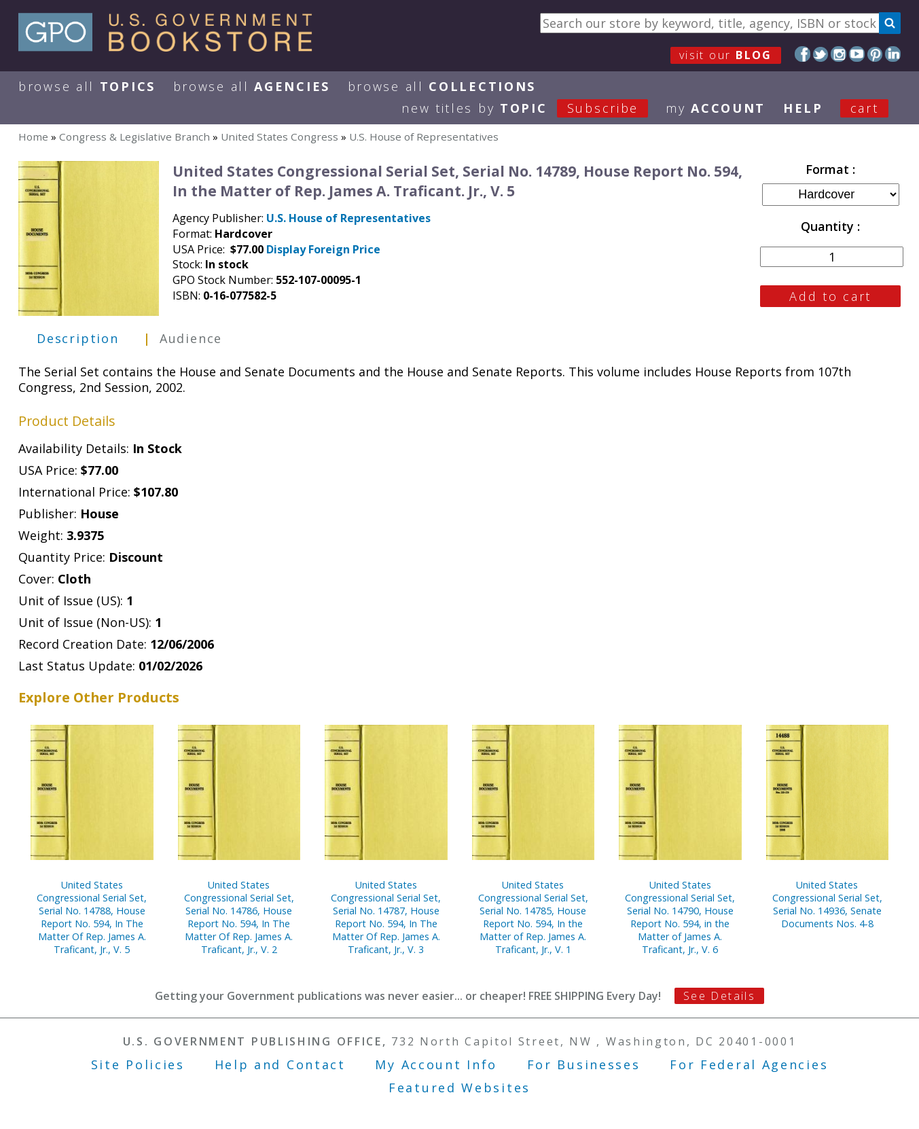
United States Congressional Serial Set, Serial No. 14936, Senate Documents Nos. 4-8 (827, 904)
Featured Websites (459, 1087)
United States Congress (279, 136)
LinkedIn (893, 54)
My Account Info (436, 1064)
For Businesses (584, 1064)
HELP (803, 108)
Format (829, 169)
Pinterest (875, 54)
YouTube (857, 54)
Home (33, 136)
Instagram (838, 54)
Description (78, 338)
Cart (864, 108)
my (715, 108)
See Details (719, 995)
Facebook (802, 54)
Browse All (87, 86)
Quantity (829, 226)
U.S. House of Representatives (424, 136)
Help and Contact (280, 1064)
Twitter (821, 54)
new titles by (533, 108)
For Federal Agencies (749, 1064)
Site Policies (138, 1064)
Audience (191, 338)
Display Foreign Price (323, 249)
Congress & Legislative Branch (134, 136)
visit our (725, 55)
